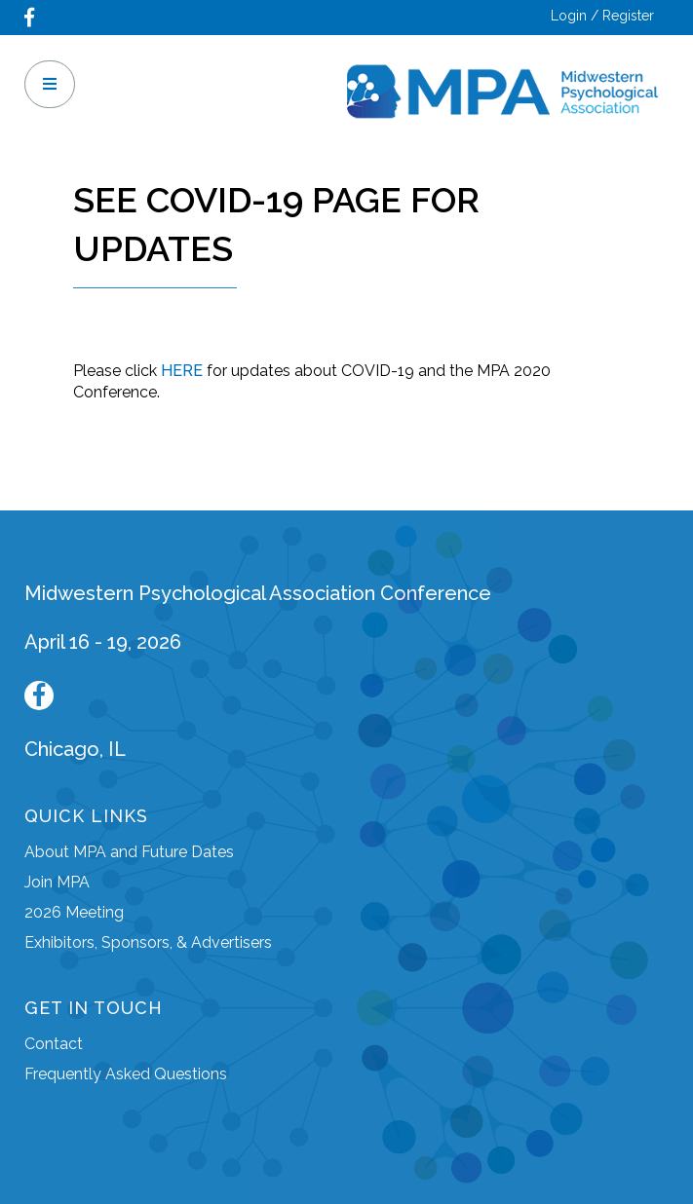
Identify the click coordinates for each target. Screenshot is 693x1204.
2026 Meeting (74, 912)
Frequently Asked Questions (125, 1074)
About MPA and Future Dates (129, 852)
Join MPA (57, 882)
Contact (53, 1044)
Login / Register (602, 15)
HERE (182, 370)
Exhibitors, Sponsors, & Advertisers (148, 942)
